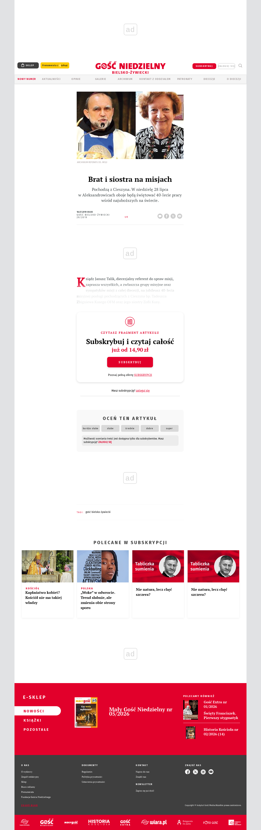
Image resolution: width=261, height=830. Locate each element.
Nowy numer (27, 79)
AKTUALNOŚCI (51, 79)
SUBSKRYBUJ (204, 66)
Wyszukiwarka (240, 65)
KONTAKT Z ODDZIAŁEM (155, 79)
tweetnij (174, 215)
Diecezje (209, 79)
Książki (32, 720)
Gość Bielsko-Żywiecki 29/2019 (93, 216)
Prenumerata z (55, 65)
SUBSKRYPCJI (143, 375)
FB (167, 215)
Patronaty (184, 79)
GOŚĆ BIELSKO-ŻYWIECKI (98, 512)
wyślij (180, 215)
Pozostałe (32, 729)
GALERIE (100, 79)
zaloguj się (226, 66)
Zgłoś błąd (29, 805)
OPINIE (75, 79)
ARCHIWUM (125, 79)
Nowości (32, 711)
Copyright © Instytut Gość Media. (200, 805)
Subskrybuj (130, 362)
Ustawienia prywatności (93, 781)
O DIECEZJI (234, 79)
